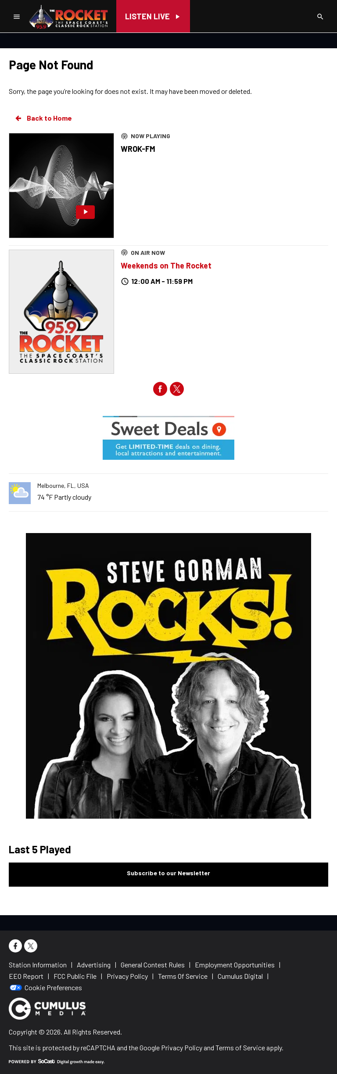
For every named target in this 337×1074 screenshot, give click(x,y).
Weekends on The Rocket (166, 265)
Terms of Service (240, 1047)
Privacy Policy (181, 1047)
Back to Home (43, 118)
